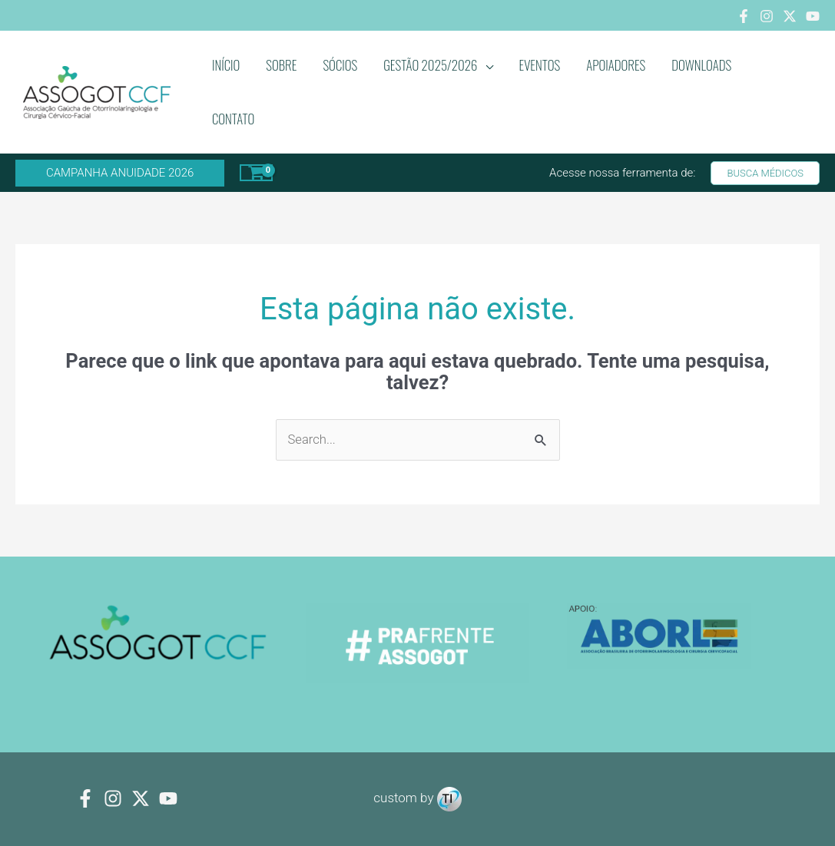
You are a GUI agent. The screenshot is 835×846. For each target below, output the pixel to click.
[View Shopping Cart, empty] (256, 172)
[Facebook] (744, 16)
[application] (485, 65)
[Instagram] (767, 16)
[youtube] (168, 799)
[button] (119, 173)
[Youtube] (813, 16)
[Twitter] (790, 16)
